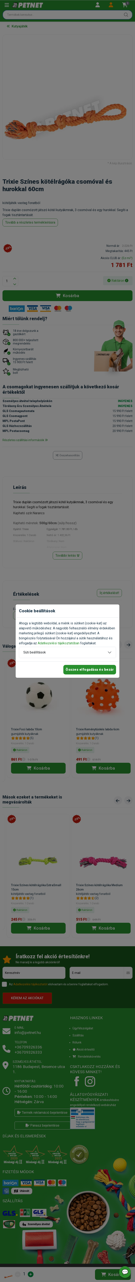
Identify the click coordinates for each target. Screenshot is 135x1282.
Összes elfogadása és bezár (90, 670)
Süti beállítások (34, 652)
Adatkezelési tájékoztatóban (58, 643)
